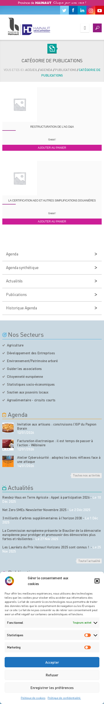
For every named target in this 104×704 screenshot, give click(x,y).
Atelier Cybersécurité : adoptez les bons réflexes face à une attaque (58, 459)
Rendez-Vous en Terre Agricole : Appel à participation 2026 (46, 497)
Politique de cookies (33, 698)
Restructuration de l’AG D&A (52, 126)
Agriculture (15, 345)
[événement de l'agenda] (8, 428)
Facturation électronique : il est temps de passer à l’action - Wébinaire (55, 443)
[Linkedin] (82, 10)
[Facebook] (73, 10)
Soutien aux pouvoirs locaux (28, 392)
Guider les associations (24, 368)
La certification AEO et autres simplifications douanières (52, 200)
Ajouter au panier (52, 147)
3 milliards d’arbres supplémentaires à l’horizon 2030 (42, 518)
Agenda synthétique (22, 267)
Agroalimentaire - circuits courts (31, 400)
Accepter (52, 662)
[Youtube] (99, 10)
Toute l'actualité (89, 561)
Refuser (52, 675)
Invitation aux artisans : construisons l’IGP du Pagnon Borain (56, 426)
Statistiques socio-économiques (31, 384)
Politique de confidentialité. (64, 698)
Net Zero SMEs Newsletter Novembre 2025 (34, 509)
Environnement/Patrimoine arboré (32, 360)
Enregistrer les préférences (52, 687)
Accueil (31, 70)
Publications (65, 70)
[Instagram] (90, 10)
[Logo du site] (28, 26)
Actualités (14, 280)
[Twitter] (64, 10)
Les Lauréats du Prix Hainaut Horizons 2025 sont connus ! (46, 547)
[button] (97, 581)
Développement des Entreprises (31, 353)
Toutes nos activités (86, 475)
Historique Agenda (21, 307)
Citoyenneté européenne (25, 376)
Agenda (46, 70)
